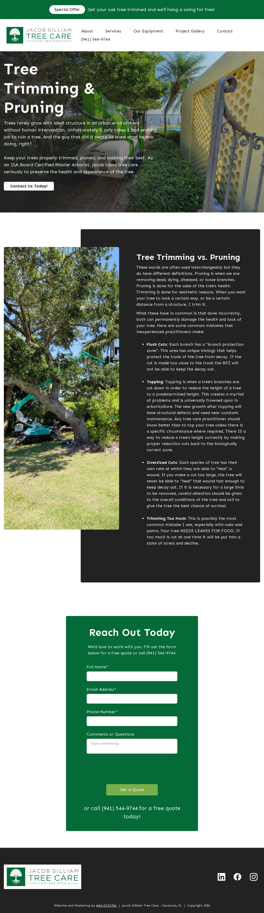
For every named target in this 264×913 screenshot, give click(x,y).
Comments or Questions (110, 734)
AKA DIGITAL (106, 905)
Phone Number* (102, 711)
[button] (113, 31)
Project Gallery (190, 31)
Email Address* (101, 689)
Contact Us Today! (28, 186)
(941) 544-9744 (95, 39)
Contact (225, 31)
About (87, 31)
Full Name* (97, 666)
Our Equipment (148, 31)
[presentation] (126, 769)
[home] (39, 35)
